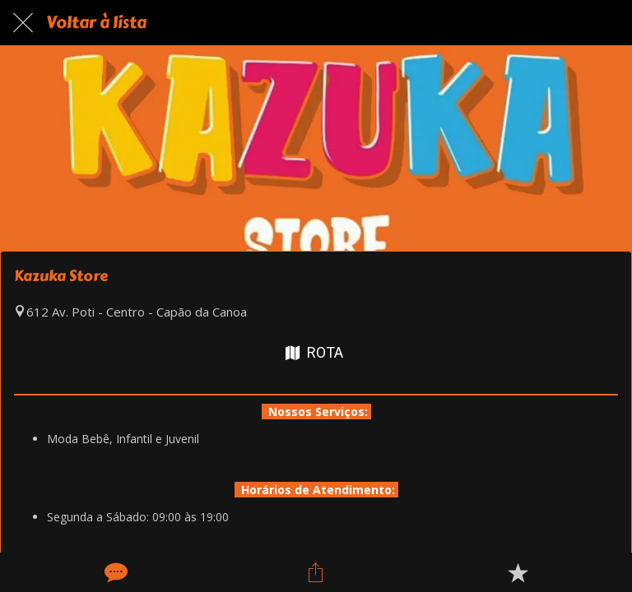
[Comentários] (114, 572)
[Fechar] (23, 23)
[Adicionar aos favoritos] (517, 572)
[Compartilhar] (316, 572)
